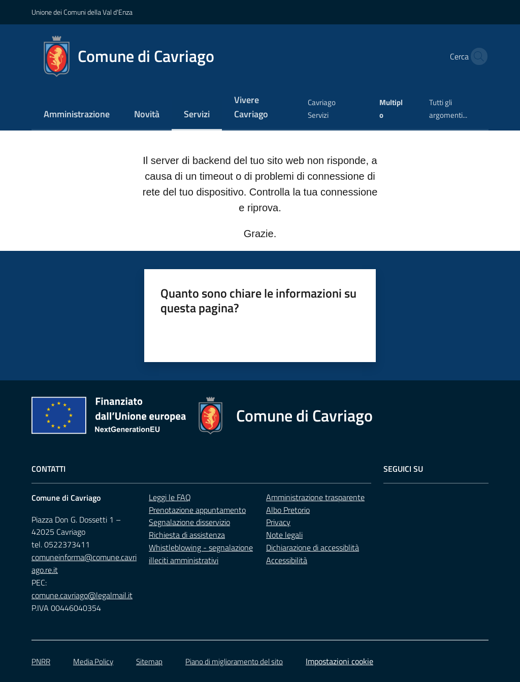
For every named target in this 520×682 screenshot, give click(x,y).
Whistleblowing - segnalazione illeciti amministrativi (201, 553)
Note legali (284, 535)
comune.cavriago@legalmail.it (82, 595)
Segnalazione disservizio (189, 522)
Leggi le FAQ (170, 497)
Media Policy (93, 661)
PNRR (40, 661)
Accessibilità (286, 560)
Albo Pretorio (288, 510)
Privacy (278, 522)
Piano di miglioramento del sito (234, 661)
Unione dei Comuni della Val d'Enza (82, 12)
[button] (476, 56)
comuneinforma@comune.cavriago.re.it (84, 563)
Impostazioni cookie (339, 661)
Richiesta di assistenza (187, 535)
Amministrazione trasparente (315, 497)
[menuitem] (76, 115)
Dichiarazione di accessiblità (312, 547)
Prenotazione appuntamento (197, 510)
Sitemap (149, 661)
